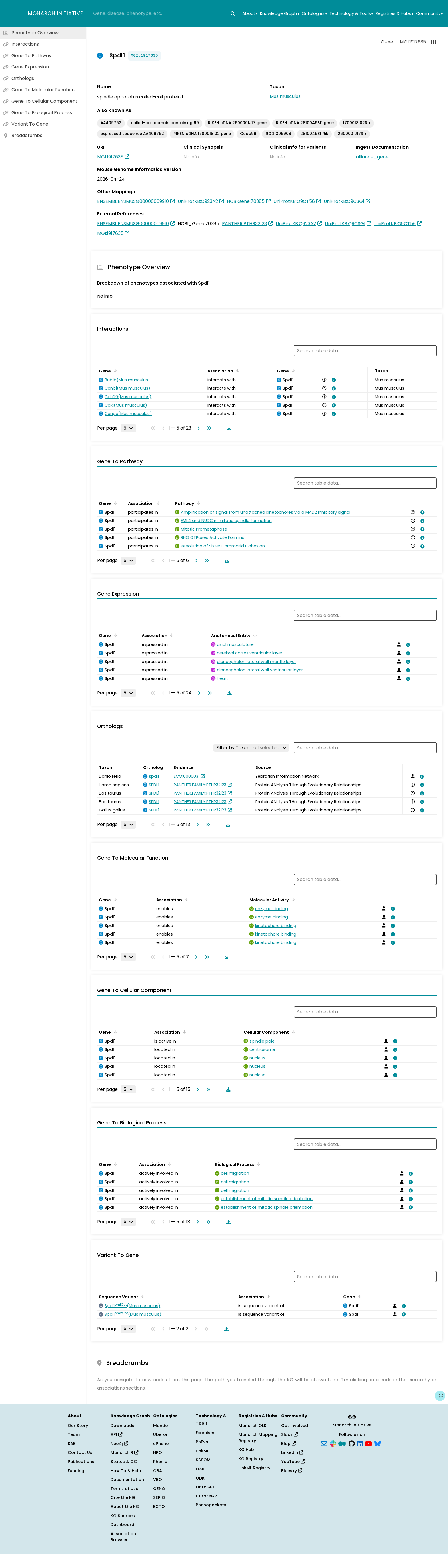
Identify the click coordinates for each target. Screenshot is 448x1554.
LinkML (202, 1451)
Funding (76, 1471)
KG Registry (251, 1459)
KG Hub (246, 1449)
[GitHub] (352, 1443)
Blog (288, 1443)
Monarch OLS (252, 1425)
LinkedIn (292, 1452)
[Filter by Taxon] (251, 748)
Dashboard (122, 1524)
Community (429, 13)
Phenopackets (211, 1505)
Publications (81, 1461)
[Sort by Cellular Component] (292, 1032)
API (116, 1434)
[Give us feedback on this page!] (440, 1396)
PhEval (202, 1442)
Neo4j (119, 1443)
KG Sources (123, 1516)
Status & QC (124, 1461)
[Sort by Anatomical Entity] (254, 635)
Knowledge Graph (279, 13)
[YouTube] (368, 1443)
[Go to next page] (197, 428)
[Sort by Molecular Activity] (292, 899)
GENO (159, 1488)
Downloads (122, 1425)
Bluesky (291, 1471)
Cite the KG (123, 1497)
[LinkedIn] (360, 1443)
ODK (200, 1478)
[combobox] (164, 13)
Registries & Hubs (394, 13)
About (249, 13)
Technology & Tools (351, 13)
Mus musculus (285, 96)
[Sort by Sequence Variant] (141, 1296)
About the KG (125, 1506)
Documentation (127, 1479)
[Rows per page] (128, 428)
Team (74, 1434)
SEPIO (159, 1497)
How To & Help (126, 1471)
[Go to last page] (208, 428)
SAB (72, 1443)
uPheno (161, 1443)
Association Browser (123, 1537)
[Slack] (333, 1443)
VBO (157, 1479)
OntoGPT (205, 1487)
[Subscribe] (324, 1443)
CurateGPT (207, 1496)
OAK (200, 1469)
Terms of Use (124, 1488)
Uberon (161, 1434)
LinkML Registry (254, 1468)
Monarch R (124, 1452)
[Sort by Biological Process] (257, 1164)
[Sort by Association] (236, 370)
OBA (157, 1471)
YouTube (293, 1461)
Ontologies (314, 13)
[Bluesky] (377, 1443)
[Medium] (342, 1443)
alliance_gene (372, 157)
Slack (289, 1434)
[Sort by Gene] (114, 370)
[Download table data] (228, 428)
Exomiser (205, 1433)
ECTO (159, 1506)
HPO (157, 1452)
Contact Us (80, 1452)
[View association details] (333, 380)
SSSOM (203, 1460)
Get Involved (294, 1425)
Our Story (78, 1425)
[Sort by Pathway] (197, 503)
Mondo (160, 1425)
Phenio (160, 1461)
